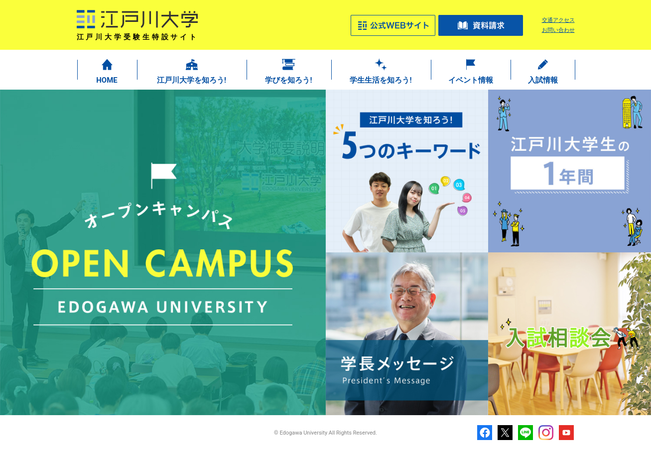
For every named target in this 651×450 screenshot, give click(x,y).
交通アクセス (558, 20)
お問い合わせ (558, 30)
